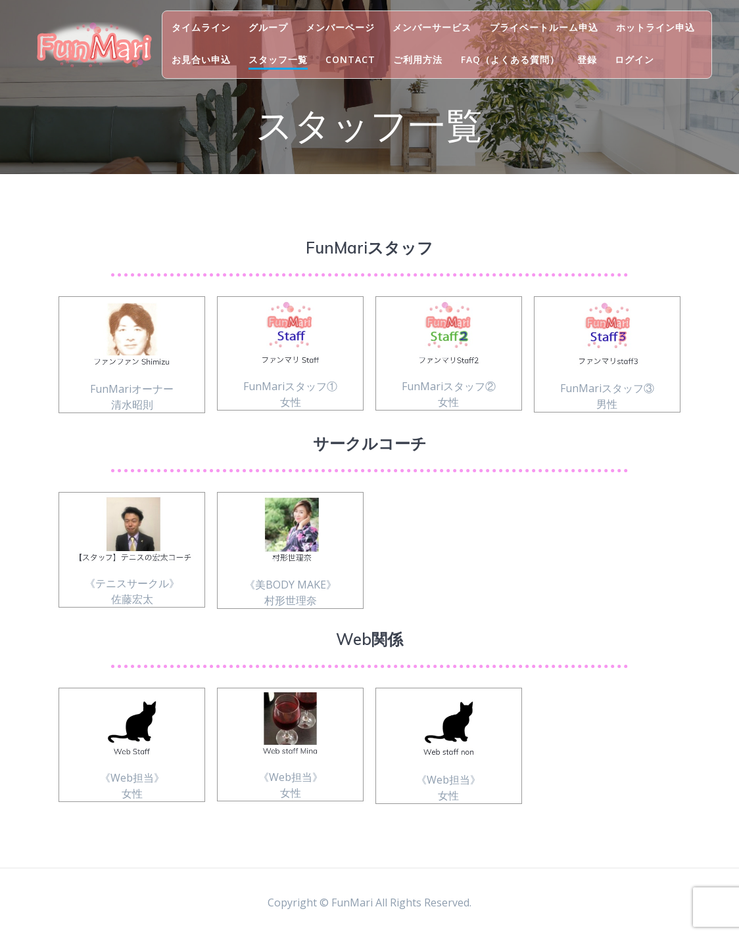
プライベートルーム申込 (544, 27)
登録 (587, 59)
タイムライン (201, 27)
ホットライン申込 (655, 27)
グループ (268, 27)
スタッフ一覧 (278, 59)
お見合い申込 (201, 59)
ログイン (634, 59)
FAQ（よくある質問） (510, 59)
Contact (350, 59)
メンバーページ (340, 27)
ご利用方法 (417, 59)
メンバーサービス (432, 27)
